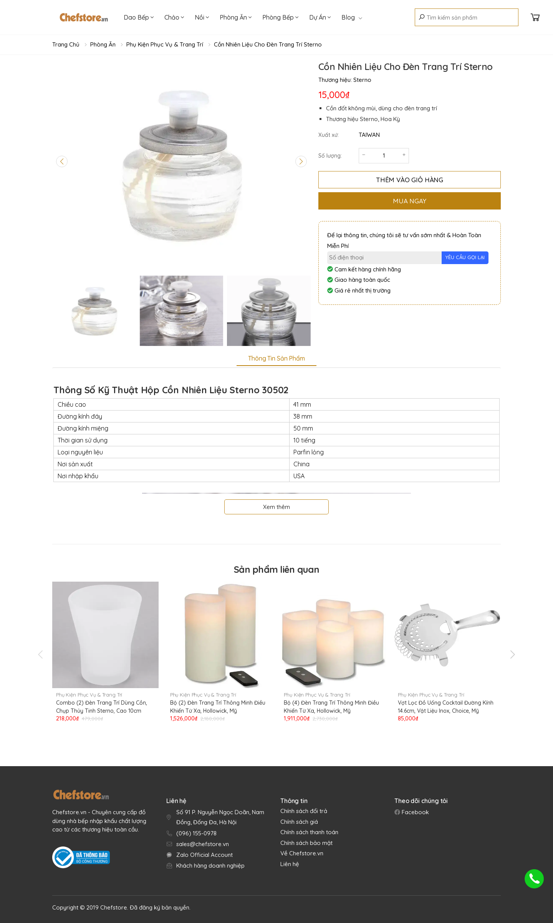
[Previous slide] (62, 161)
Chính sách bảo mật (306, 842)
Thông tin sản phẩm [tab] (276, 358)
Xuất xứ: (328, 134)
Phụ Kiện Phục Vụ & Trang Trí (164, 44)
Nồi (202, 17)
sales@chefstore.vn (202, 844)
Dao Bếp (139, 17)
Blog (351, 17)
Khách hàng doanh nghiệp (210, 865)
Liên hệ (289, 864)
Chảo (174, 17)
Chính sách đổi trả (303, 811)
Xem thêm (276, 507)
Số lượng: (330, 155)
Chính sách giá (299, 821)
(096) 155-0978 (196, 833)
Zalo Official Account (204, 854)
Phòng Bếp (280, 17)
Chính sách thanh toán (309, 832)
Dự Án (320, 17)
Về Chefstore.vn (301, 853)
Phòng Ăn (236, 17)
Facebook (414, 812)
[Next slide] (301, 161)
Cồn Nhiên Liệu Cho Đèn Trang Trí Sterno (268, 44)
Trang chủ (65, 44)
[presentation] (41, 655)
